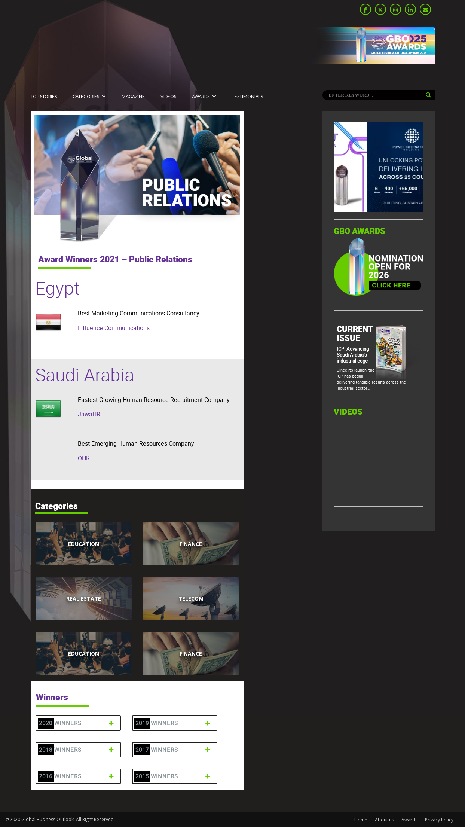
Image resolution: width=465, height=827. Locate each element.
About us (384, 820)
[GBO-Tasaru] (378, 209)
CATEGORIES (86, 96)
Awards (200, 96)
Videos (168, 96)
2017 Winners (173, 749)
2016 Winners (77, 776)
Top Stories (44, 96)
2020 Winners (77, 723)
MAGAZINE (133, 96)
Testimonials (247, 96)
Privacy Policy (439, 820)
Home (360, 820)
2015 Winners (173, 776)
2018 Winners (77, 749)
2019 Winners (173, 723)
